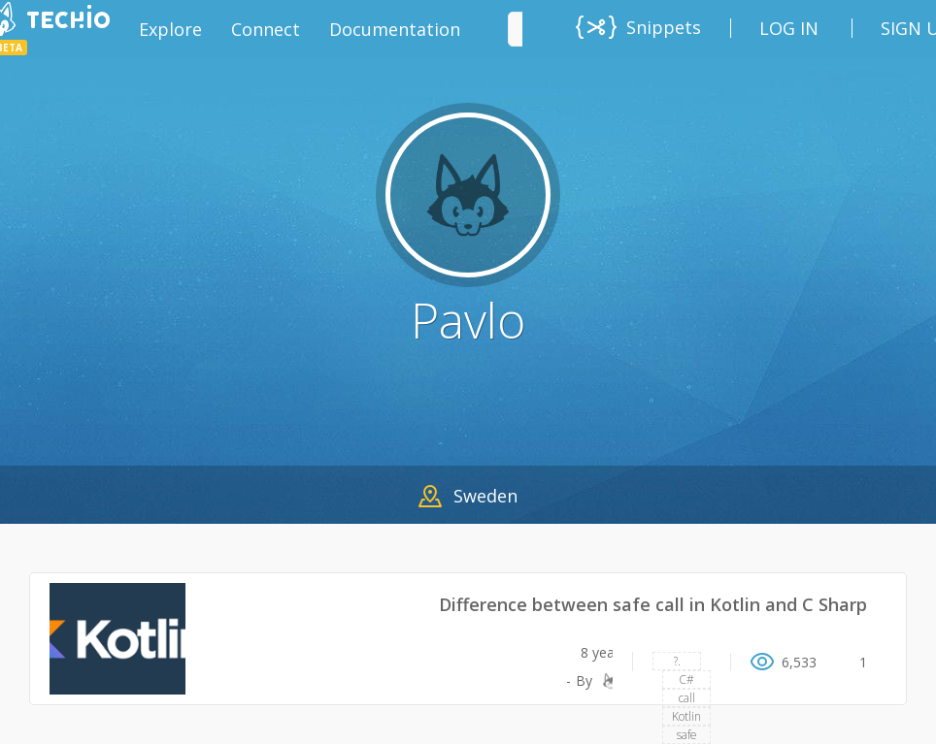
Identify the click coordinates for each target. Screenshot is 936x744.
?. (677, 661)
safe (687, 735)
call (687, 698)
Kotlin (686, 716)
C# (686, 679)
